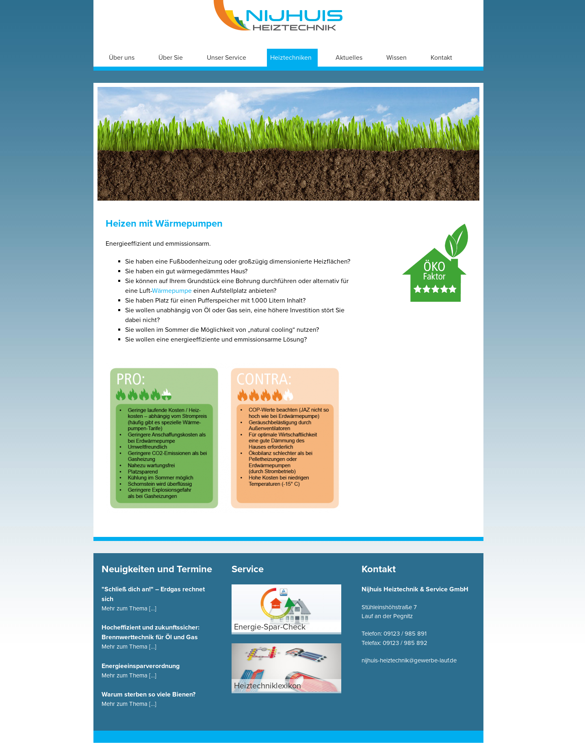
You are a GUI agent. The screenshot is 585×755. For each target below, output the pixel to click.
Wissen (396, 58)
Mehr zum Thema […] (129, 608)
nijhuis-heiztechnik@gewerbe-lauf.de (409, 660)
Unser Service (226, 58)
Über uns (121, 58)
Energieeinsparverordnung (141, 666)
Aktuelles (349, 58)
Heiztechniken (291, 58)
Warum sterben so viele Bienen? (148, 694)
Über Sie (170, 58)
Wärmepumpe (172, 291)
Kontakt (441, 58)
